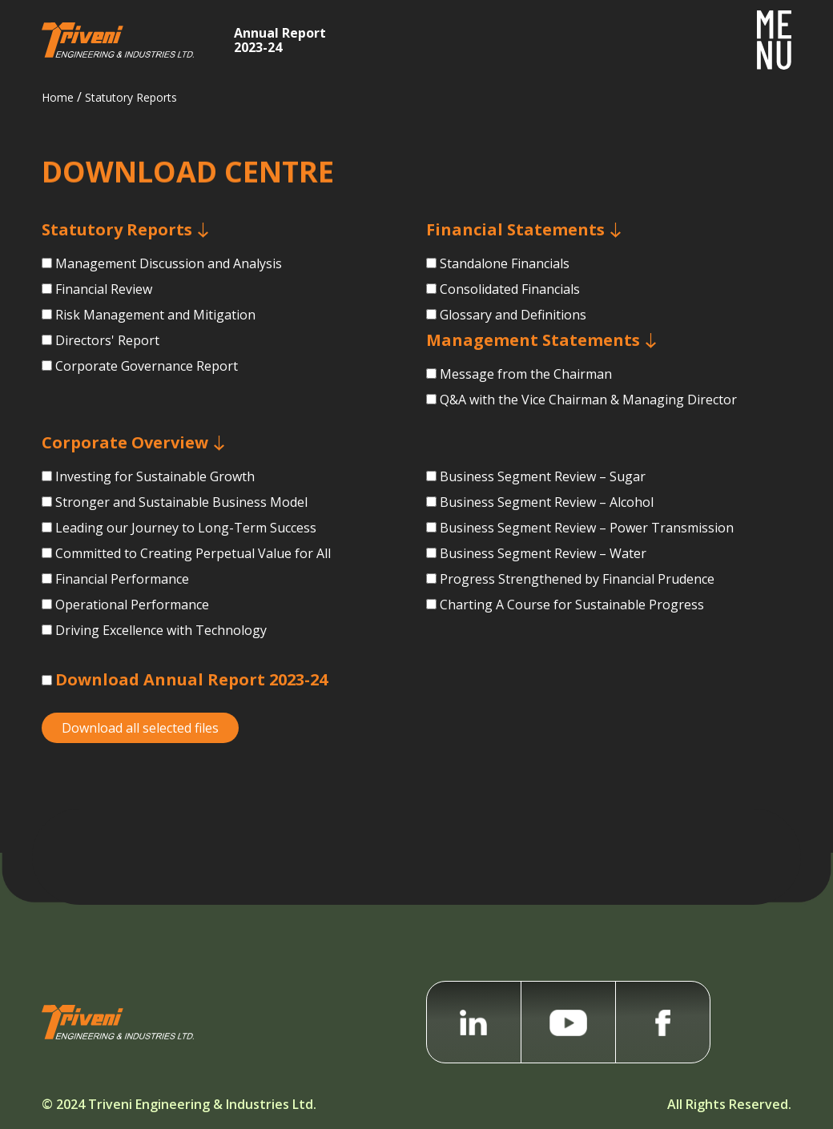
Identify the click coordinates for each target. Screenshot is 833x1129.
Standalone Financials (504, 272)
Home (58, 97)
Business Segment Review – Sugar (543, 478)
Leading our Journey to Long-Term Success (185, 535)
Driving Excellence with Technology (161, 637)
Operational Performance (132, 612)
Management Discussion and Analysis (168, 263)
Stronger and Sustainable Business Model (181, 509)
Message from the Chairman (526, 383)
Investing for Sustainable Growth (155, 483)
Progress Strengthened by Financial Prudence (577, 580)
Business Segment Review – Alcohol (547, 503)
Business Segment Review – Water (543, 555)
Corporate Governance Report (146, 366)
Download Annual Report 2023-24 (191, 680)
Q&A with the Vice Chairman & (588, 408)
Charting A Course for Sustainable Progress (572, 606)
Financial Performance (122, 586)
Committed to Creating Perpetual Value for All (193, 560)
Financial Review (103, 289)
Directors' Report (107, 340)
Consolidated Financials (510, 298)
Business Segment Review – (587, 529)
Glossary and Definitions (513, 323)
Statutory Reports (131, 97)
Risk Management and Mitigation (155, 314)
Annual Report (280, 39)
